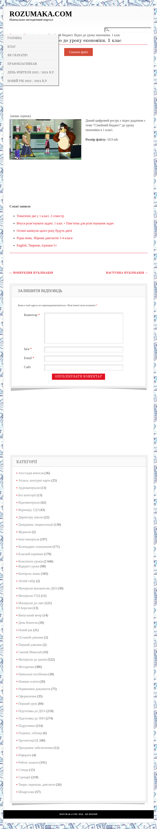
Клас (11, 46)
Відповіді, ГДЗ (28, 510)
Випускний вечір (30, 615)
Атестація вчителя (31, 473)
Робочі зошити (28, 762)
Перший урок (27, 703)
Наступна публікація (127, 272)
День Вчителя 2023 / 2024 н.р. (30, 72)
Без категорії (27, 495)
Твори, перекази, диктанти (36, 784)
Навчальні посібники (33, 674)
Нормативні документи (34, 689)
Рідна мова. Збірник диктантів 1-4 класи (45, 238)
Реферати (24, 755)
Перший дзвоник (30, 644)
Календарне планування (35, 546)
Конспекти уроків (30, 561)
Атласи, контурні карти (34, 480)
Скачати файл (78, 52)
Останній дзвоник (30, 637)
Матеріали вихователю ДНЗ (37, 588)
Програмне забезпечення (35, 747)
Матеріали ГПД (29, 595)
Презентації (26, 740)
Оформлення (27, 696)
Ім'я (28, 349)
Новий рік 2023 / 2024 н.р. (27, 81)
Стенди (23, 770)
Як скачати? (17, 55)
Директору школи (30, 517)
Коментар (32, 315)
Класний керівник (30, 554)
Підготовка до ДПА (32, 711)
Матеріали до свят (31, 603)
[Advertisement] (78, 85)
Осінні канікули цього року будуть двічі (44, 230)
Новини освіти (28, 681)
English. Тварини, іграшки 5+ (37, 245)
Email (29, 358)
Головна (14, 38)
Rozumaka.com (40, 14)
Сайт (27, 367)
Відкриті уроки (28, 566)
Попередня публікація (31, 272)
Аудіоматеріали (29, 488)
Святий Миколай (30, 652)
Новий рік (25, 630)
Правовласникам (22, 64)
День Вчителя (28, 622)
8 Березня (25, 608)
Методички (26, 667)
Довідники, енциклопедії (35, 524)
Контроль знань (29, 573)
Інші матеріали (28, 539)
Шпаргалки (26, 792)
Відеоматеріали (29, 502)
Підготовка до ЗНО (31, 718)
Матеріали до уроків (32, 659)
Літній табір (26, 581)
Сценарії (24, 777)
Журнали (24, 532)
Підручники (26, 725)
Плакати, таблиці (30, 733)
